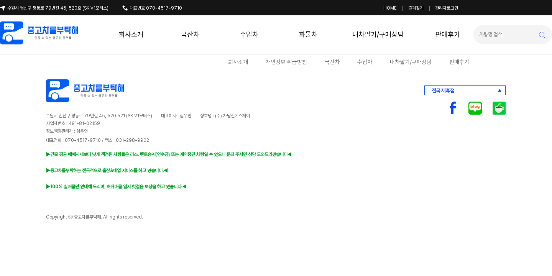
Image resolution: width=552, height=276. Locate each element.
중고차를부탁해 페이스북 (453, 108)
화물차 (308, 34)
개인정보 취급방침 (286, 62)
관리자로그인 (446, 8)
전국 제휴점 (443, 90)
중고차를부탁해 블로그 (475, 108)
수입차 (249, 34)
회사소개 (131, 34)
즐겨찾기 (416, 8)
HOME (390, 8)
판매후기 (447, 34)
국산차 (190, 34)
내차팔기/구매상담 (378, 34)
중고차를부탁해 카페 (499, 108)
